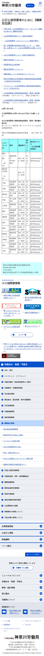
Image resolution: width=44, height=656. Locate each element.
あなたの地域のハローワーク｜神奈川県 (18, 459)
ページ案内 (22, 546)
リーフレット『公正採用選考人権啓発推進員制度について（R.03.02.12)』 (22, 87)
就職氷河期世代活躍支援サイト (14, 464)
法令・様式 (8, 370)
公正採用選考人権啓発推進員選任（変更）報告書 (22, 93)
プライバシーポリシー (33, 621)
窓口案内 (22, 593)
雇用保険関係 (9, 417)
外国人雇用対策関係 (11, 470)
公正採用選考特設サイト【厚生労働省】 (18, 36)
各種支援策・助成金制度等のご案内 (17, 382)
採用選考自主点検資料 (12, 64)
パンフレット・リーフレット (15, 376)
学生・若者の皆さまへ (11, 453)
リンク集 (7, 621)
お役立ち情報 (22, 532)
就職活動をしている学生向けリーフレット (19, 74)
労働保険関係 (9, 411)
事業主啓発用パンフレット (13, 60)
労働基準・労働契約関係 (13, 388)
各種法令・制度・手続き (22, 581)
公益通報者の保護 (11, 506)
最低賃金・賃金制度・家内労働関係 (17, 400)
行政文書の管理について (13, 517)
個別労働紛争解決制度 (12, 500)
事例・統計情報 (22, 587)
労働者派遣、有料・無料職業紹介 (16, 476)
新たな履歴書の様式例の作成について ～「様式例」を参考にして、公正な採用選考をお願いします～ (22, 48)
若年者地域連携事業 (10, 429)
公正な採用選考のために (12, 447)
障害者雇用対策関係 (11, 488)
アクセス (28, 625)
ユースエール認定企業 (11, 441)
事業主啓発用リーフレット (13, 69)
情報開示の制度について (13, 512)
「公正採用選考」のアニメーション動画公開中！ (22, 41)
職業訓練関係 (9, 482)
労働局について (22, 599)
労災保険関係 (9, 405)
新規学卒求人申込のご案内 (13, 435)
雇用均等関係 (9, 494)
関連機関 (22, 539)
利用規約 (7, 625)
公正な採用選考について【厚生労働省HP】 (19, 55)
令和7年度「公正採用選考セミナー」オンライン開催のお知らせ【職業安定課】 (23, 30)
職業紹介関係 (9, 423)
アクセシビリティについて (12, 630)
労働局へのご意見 (22, 568)
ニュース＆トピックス (22, 575)
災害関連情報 (22, 526)
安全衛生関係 (9, 394)
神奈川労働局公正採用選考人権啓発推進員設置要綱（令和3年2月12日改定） (22, 80)
